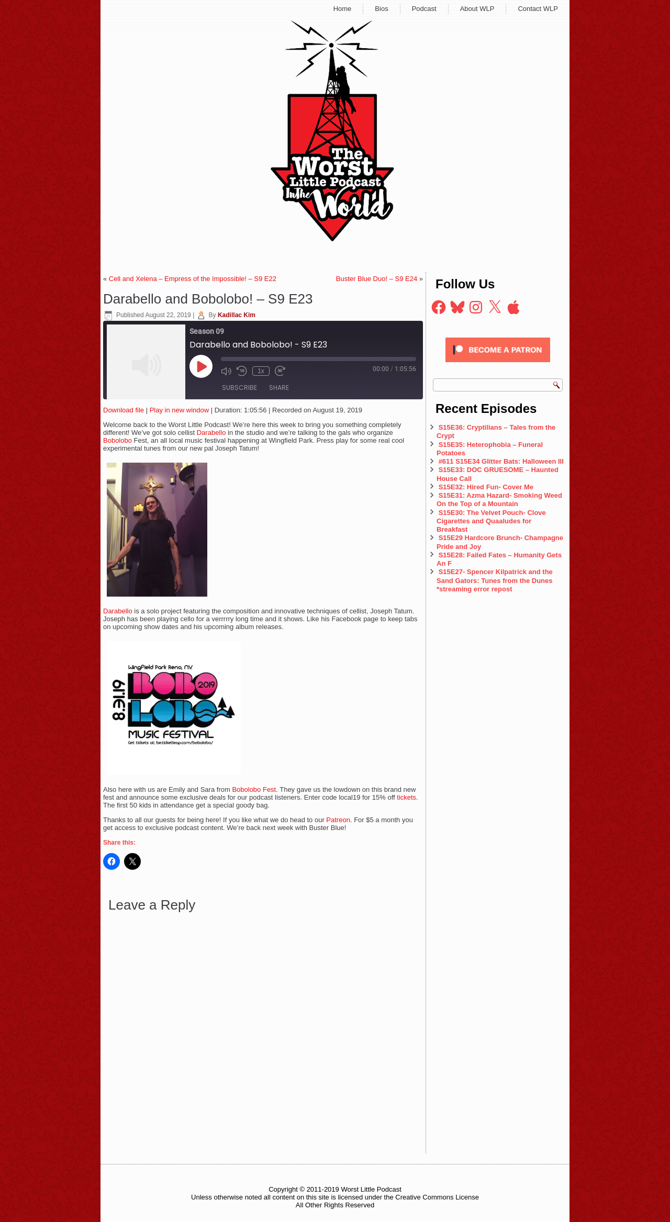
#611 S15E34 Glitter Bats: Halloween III (501, 461)
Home (342, 9)
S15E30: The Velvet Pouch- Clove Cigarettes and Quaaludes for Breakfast (491, 521)
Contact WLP (538, 9)
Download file (123, 410)
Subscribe (239, 387)
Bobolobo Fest (254, 789)
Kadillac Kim (236, 315)
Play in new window (179, 410)
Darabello (211, 432)
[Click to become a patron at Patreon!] (497, 365)
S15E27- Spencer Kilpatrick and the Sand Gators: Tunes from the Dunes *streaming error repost (495, 580)
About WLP (477, 9)
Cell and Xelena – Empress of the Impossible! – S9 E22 (192, 279)
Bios (381, 9)
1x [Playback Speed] (261, 371)
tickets (406, 797)
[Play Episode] (201, 366)
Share (279, 387)
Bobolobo (117, 440)
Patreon (338, 820)
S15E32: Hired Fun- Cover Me (486, 487)
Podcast (424, 9)
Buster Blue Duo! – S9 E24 (376, 279)
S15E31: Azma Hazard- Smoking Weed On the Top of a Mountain (499, 499)
